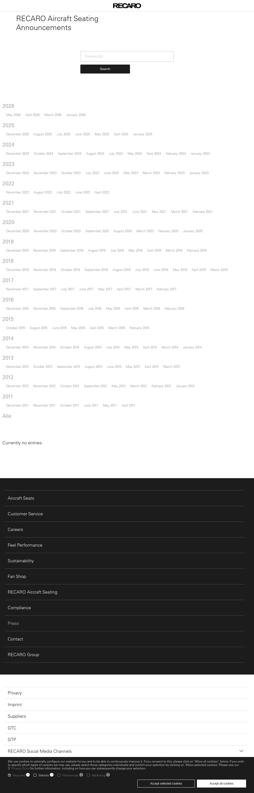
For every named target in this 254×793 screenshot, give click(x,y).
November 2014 (44, 347)
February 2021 (203, 211)
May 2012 (119, 385)
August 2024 (95, 153)
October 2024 (43, 153)
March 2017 (143, 289)
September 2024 (69, 153)
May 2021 (159, 211)
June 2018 (161, 269)
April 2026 (32, 114)
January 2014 (192, 347)
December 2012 (17, 385)
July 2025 (63, 134)
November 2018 (44, 269)
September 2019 (71, 250)
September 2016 (71, 308)
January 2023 (199, 172)
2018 (8, 261)
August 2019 (97, 250)
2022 (8, 183)
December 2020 (17, 230)
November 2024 (17, 153)
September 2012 (95, 385)
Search (105, 69)
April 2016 (132, 308)
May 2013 (133, 366)
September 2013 (68, 366)
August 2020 (123, 230)
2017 (8, 280)
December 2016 (17, 308)
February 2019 (197, 250)
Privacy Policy (21, 768)
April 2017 (124, 289)
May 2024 (134, 153)
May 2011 (110, 405)
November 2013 (17, 366)
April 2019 (154, 250)
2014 (8, 338)
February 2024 (176, 153)
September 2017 (44, 289)
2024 (8, 144)
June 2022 (82, 192)
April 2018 (199, 269)
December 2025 (17, 134)
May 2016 (113, 308)
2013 (8, 357)
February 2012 (161, 385)
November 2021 (45, 211)
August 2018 (121, 269)
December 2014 (17, 347)
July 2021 (120, 211)
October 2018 (70, 269)
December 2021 (17, 211)
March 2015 (116, 327)
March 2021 (179, 211)
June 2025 (82, 134)
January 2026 (76, 114)
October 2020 (71, 230)
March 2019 (174, 250)
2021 (8, 202)
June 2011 (91, 405)
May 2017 (105, 289)
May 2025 (102, 134)
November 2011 (44, 405)
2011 (7, 396)
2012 (8, 377)
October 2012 (69, 385)
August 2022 (43, 192)
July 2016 (94, 308)
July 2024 (116, 153)
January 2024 (200, 153)
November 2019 (44, 250)
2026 (8, 106)
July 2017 (67, 289)
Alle (6, 416)
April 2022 (102, 192)
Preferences (70, 775)
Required (19, 775)
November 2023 (45, 172)
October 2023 (71, 172)
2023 (8, 164)
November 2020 (45, 230)
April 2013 (152, 366)
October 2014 (69, 347)
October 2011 (69, 405)
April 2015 (97, 327)
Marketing (98, 775)
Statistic (43, 775)
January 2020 (192, 230)
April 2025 (121, 134)
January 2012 (185, 385)
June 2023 (111, 172)
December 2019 (17, 250)
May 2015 (78, 327)
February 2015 (139, 327)
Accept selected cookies (166, 783)
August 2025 (43, 134)
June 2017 (86, 289)
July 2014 (113, 347)
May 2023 (131, 172)
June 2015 (59, 327)
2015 (8, 319)
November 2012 (44, 385)
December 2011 (17, 405)
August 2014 (92, 347)
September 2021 (97, 211)
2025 (8, 125)
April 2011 (128, 405)
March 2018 (219, 269)
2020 (8, 222)
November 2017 (17, 289)
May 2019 (135, 250)
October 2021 (71, 211)
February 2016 (174, 308)
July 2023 (92, 172)
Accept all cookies (221, 783)
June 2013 (114, 366)
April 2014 (150, 347)
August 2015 (38, 327)
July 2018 (142, 269)
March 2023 (151, 172)
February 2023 (174, 172)
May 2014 (131, 347)
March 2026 (53, 114)
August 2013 (93, 366)
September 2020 (97, 230)
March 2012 (138, 385)
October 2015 (15, 327)
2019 (8, 241)
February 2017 (166, 289)
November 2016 (44, 308)
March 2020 (145, 230)
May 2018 (180, 269)
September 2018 (96, 269)
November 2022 (17, 192)
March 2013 (171, 366)
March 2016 (151, 308)
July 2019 (117, 250)
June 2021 (139, 211)
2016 (8, 299)
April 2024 (154, 153)
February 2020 (168, 230)
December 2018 (17, 269)
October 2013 (42, 366)
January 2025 (142, 134)
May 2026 (13, 114)
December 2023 (17, 172)
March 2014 (169, 347)
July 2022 (63, 192)
